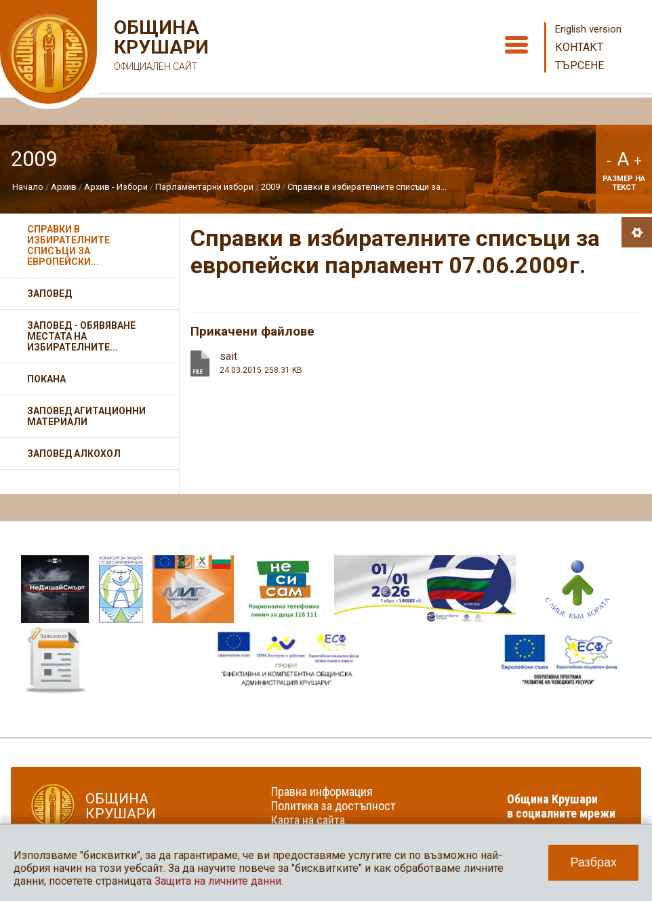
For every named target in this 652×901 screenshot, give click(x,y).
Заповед (49, 293)
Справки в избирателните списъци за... (367, 187)
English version (588, 29)
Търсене (579, 65)
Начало (27, 187)
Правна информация (322, 791)
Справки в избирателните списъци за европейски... (68, 245)
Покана (46, 379)
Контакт (579, 47)
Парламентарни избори (204, 187)
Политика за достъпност (333, 806)
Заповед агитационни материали (86, 416)
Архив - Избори (116, 187)
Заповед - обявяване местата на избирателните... (81, 336)
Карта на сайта (308, 820)
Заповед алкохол (74, 453)
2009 (270, 187)
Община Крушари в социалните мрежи (561, 806)
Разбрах (593, 862)
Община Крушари (159, 47)
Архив (64, 187)
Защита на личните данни (218, 881)
